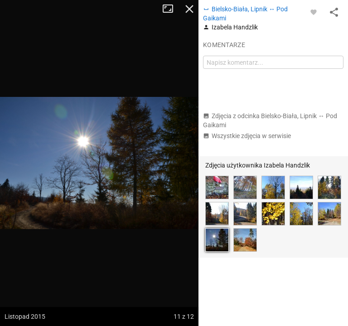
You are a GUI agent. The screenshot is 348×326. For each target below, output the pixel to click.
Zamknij (189, 9)
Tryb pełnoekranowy (171, 9)
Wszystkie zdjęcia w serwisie (247, 135)
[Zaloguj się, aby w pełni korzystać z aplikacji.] (313, 11)
